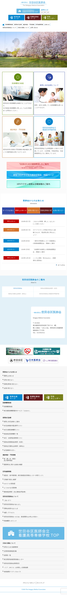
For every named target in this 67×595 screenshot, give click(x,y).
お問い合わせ (34, 27)
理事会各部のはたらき (11, 508)
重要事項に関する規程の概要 (13, 464)
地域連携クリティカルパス (12, 571)
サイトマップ (40, 583)
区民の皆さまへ (33, 210)
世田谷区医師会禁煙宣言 (12, 563)
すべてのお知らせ (8, 212)
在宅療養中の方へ (9, 450)
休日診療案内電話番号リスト (13, 425)
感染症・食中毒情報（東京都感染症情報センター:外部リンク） (24, 475)
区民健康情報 (39, 24)
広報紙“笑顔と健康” (10, 479)
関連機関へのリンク (10, 521)
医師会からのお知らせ (10, 372)
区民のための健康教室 (11, 547)
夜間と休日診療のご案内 (12, 421)
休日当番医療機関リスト (12, 430)
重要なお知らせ (21, 210)
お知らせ (46, 24)
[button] (2, 49)
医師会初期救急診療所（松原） (49, 288)
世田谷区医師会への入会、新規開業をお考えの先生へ (21, 516)
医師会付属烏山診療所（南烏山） (17, 293)
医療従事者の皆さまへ (46, 212)
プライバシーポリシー (29, 583)
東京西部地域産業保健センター (14, 559)
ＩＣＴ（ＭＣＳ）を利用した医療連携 (16, 567)
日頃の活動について (23, 27)
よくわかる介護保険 (10, 487)
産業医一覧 (7, 555)
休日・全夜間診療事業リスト (13, 438)
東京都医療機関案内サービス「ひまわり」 (17, 410)
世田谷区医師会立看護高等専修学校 (49, 293)
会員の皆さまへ (58, 210)
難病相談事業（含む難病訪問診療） (15, 492)
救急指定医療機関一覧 (11, 434)
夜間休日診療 (18, 24)
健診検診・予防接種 (28, 24)
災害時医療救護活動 (10, 551)
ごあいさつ (7, 500)
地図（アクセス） (9, 512)
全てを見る (61, 265)
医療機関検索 (9, 24)
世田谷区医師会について (9, 27)
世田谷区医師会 (17, 288)
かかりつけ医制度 (9, 483)
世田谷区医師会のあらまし (12, 504)
